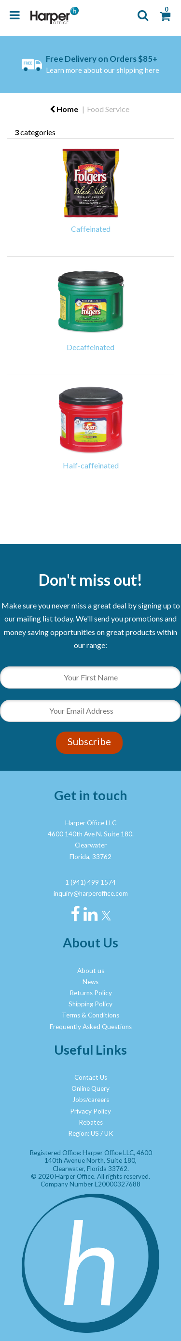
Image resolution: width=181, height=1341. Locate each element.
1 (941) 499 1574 (90, 882)
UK (108, 1133)
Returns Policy (91, 993)
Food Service (108, 108)
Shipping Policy (90, 1004)
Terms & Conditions (90, 1015)
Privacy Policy (90, 1111)
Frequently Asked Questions (91, 1026)
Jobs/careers (90, 1099)
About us (90, 970)
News (90, 982)
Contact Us (90, 1077)
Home (64, 108)
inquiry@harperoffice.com (91, 893)
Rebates (91, 1122)
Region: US (83, 1133)
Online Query (90, 1088)
